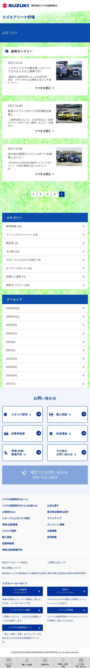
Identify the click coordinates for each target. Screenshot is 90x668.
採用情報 (52, 537)
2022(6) (11, 341)
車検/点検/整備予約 (12, 549)
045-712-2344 (45, 477)
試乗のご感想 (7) (16, 276)
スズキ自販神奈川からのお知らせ (19, 505)
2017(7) (11, 383)
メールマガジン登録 (20, 610)
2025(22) (11, 325)
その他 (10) (13, 251)
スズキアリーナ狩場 (18, 17)
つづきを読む (43, 88)
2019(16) (11, 367)
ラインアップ (54, 518)
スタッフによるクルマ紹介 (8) (23, 259)
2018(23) (11, 375)
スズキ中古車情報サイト (20, 627)
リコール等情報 (65, 610)
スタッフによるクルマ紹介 (16, 518)
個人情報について (11, 567)
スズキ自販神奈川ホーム (15, 499)
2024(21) (11, 333)
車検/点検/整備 (10, 524)
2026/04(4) (12, 308)
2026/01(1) (12, 316)
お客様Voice (8, 512)
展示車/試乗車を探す (58, 512)
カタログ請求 (9, 530)
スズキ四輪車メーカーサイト (20, 591)
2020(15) (11, 358)
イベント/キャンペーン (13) (22, 234)
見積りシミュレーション (65, 591)
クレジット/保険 (55, 524)
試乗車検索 (8, 543)
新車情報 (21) (14, 226)
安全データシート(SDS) (14, 562)
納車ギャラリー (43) (18, 285)
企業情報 (52, 530)
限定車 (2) (12, 243)
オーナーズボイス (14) (19, 268)
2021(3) (11, 350)
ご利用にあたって (56, 562)
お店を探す (53, 505)
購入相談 (7, 537)
